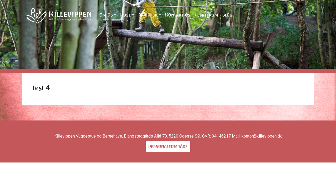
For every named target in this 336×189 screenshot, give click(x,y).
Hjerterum (206, 15)
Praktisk (148, 15)
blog (227, 15)
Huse (125, 15)
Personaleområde (168, 146)
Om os (106, 15)
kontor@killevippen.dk (262, 136)
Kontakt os (177, 15)
